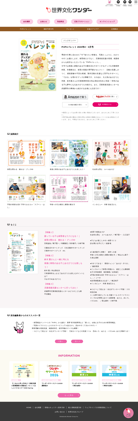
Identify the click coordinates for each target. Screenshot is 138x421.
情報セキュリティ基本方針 (55, 407)
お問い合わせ (60, 412)
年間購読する (107, 104)
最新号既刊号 (49, 29)
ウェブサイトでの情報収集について (98, 407)
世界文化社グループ (75, 412)
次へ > (77, 341)
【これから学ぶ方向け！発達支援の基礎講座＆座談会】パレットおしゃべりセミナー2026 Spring (24, 386)
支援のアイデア (93, 29)
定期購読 (114, 29)
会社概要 (26, 21)
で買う (105, 97)
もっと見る (69, 395)
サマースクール (46, 380)
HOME (28, 407)
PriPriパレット (25, 29)
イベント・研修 (16, 380)
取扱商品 (60, 21)
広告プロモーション (81, 21)
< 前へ (60, 341)
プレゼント (70, 29)
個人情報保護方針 (75, 407)
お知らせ (43, 21)
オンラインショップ (107, 21)
